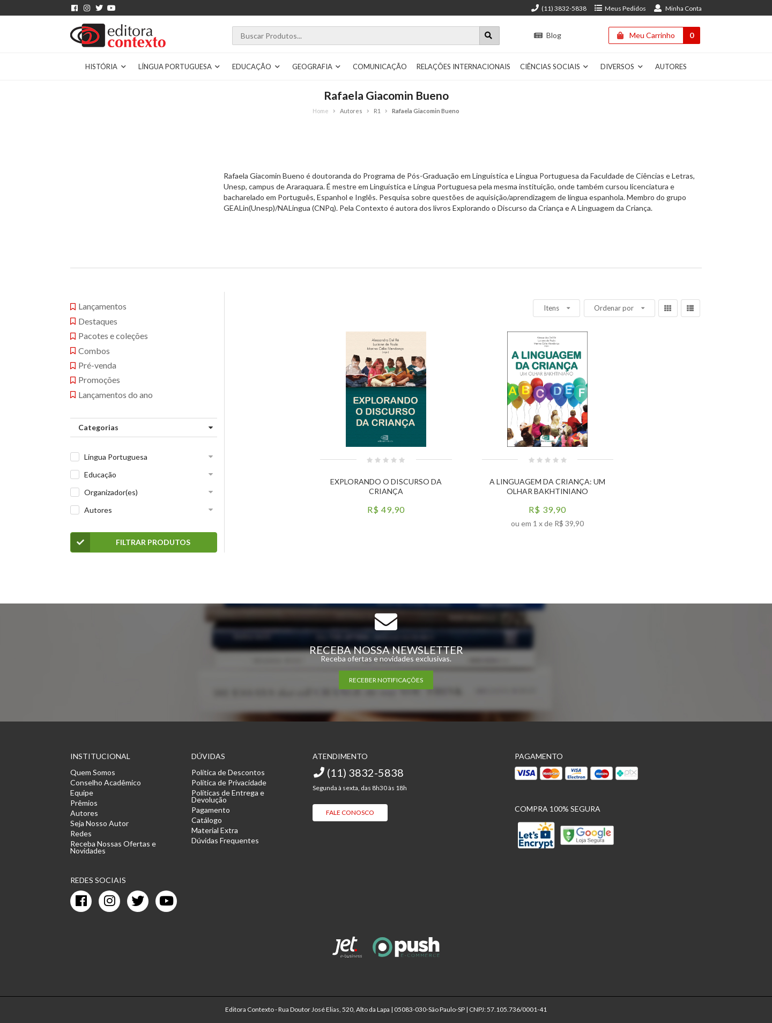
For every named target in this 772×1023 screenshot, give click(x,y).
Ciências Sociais (554, 66)
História (106, 66)
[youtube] (166, 901)
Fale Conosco (350, 812)
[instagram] (109, 901)
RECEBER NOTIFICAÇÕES (386, 680)
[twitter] (138, 901)
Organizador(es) (111, 492)
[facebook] (81, 901)
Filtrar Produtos (130, 542)
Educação (256, 66)
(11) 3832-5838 (559, 8)
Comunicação (380, 66)
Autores (671, 66)
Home (321, 111)
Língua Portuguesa (179, 66)
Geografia (317, 66)
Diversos (621, 66)
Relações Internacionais (463, 66)
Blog (547, 35)
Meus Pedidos (620, 8)
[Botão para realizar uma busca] (489, 35)
